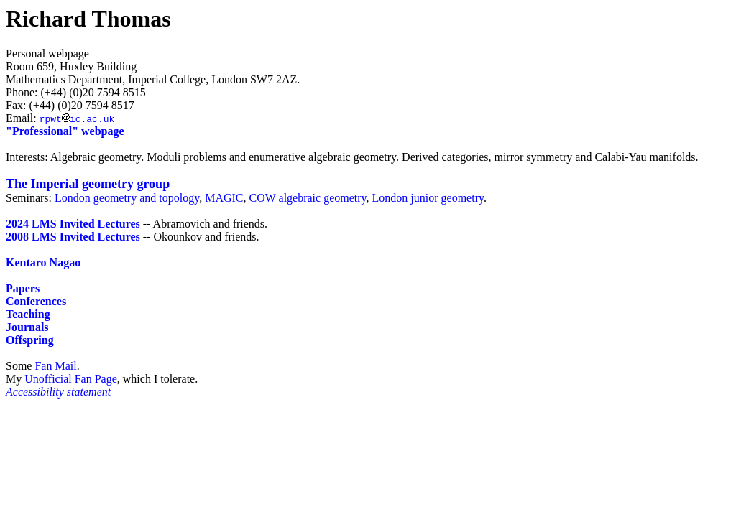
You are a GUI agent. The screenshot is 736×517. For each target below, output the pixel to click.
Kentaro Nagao (43, 262)
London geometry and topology (127, 198)
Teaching (28, 314)
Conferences (36, 301)
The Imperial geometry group (88, 184)
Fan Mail (55, 366)
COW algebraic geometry (308, 198)
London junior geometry (428, 198)
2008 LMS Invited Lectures (73, 236)
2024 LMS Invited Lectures (73, 224)
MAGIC (224, 198)
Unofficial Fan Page (70, 379)
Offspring (30, 340)
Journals (27, 327)
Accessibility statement (58, 392)
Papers (23, 288)
